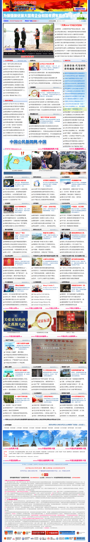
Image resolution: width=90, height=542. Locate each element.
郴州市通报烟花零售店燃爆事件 (75, 73)
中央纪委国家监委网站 (20, 451)
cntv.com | (36, 456)
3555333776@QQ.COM (16, 21)
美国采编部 (25, 428)
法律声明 (35, 464)
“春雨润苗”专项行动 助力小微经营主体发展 (70, 34)
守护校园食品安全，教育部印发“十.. (44, 381)
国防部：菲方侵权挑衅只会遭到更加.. (73, 294)
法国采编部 (56, 428)
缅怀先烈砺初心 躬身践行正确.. (14, 85)
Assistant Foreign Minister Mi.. (42, 302)
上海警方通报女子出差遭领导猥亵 (15, 215)
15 (51, 51)
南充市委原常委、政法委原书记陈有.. (73, 270)
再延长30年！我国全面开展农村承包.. (16, 413)
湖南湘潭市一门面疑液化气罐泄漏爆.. (16, 220)
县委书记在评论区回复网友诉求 (75, 81)
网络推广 (84, 60)
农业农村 (7, 393)
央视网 (18, 453)
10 (39, 51)
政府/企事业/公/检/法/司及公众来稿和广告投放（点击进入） (67, 424)
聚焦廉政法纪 (34, 114)
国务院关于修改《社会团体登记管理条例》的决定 (45, 110)
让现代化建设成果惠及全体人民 (15, 130)
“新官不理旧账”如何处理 (48, 117)
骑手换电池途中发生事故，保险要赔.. (44, 197)
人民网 (10, 453)
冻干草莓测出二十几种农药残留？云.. (17, 357)
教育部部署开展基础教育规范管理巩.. (44, 387)
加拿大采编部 (78, 428)
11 (42, 51)
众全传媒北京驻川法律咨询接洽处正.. (16, 197)
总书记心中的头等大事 (47, 64)
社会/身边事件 (9, 256)
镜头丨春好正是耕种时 (12, 410)
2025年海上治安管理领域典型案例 (15, 247)
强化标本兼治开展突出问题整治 (15, 71)
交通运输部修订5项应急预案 (13, 122)
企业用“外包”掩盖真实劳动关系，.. (44, 189)
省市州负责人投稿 (22, 60)
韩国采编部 (50, 428)
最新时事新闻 (9, 100)
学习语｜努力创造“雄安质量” (70, 220)
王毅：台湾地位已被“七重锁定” (71, 381)
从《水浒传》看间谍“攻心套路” (11, 53)
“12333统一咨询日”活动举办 (13, 125)
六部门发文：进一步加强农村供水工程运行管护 (71, 45)
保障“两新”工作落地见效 (12, 127)
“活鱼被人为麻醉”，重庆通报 (14, 352)
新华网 (14, 453)
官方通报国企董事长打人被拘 (74, 99)
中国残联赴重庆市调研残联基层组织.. (16, 384)
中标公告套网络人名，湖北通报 (75, 106)
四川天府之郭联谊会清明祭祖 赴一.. (16, 268)
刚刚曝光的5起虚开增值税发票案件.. (16, 241)
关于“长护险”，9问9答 (68, 413)
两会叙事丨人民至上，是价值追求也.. (44, 226)
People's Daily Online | (21, 456)
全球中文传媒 (17, 5)
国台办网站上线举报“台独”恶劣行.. (72, 387)
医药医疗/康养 (66, 393)
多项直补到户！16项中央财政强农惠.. (16, 408)
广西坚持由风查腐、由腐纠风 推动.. (44, 273)
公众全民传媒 (9, 177)
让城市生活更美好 (48, 259)
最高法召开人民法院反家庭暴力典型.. (73, 249)
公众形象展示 (38, 393)
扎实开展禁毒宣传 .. (21, 206)
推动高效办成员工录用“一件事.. (15, 77)
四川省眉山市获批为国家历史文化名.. (73, 273)
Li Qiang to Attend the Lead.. (41, 297)
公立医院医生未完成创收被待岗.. (75, 86)
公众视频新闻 (66, 177)
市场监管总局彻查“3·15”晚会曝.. (15, 362)
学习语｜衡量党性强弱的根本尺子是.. (73, 218)
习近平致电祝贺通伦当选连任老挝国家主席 (43, 78)
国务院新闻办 (76, 451)
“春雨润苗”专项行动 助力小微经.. (43, 241)
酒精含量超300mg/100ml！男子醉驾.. (16, 223)
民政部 (60, 451)
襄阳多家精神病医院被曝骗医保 (75, 93)
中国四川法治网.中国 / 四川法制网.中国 (73, 256)
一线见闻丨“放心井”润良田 (13, 405)
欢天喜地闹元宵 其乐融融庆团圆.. (15, 278)
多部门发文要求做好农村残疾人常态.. (16, 379)
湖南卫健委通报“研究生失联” (74, 78)
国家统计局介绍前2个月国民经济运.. (44, 244)
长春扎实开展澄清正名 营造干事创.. (44, 276)
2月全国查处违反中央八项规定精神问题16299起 (45, 136)
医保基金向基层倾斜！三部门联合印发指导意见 (71, 53)
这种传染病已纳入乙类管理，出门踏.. (73, 410)
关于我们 (24, 464)
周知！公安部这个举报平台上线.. (75, 137)
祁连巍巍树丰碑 (76, 180)
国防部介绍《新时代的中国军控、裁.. (73, 299)
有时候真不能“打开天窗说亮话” (71, 297)
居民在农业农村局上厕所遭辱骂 (75, 83)
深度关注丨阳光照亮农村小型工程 (15, 415)
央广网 (21, 453)
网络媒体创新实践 (20, 180)
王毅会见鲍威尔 (20, 285)
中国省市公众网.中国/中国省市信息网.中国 (45, 256)
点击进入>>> (35, 21)
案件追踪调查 (9, 229)
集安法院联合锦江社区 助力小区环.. (72, 252)
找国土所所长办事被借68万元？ (75, 101)
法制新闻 (33, 87)
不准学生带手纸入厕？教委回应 (75, 76)
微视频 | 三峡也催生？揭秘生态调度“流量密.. (51, 53)
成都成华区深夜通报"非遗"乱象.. (75, 96)
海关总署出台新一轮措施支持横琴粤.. (73, 379)
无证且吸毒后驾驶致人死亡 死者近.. (44, 194)
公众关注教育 (37, 367)
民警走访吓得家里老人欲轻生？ (74, 142)
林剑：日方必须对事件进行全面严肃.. (16, 294)
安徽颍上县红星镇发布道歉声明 (74, 145)
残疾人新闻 (8, 367)
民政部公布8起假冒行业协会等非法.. (16, 244)
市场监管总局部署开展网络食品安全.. (17, 355)
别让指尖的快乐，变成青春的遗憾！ (16, 191)
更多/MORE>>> (57, 60)
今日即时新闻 (9, 60)
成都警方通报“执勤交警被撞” (70, 278)
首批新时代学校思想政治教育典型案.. (44, 389)
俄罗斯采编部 (71, 428)
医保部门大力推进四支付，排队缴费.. (73, 415)
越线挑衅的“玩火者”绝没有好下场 (71, 302)
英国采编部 (38, 428)
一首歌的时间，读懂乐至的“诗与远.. (72, 189)
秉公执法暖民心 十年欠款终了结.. (71, 244)
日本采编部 (31, 428)
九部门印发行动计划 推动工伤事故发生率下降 (71, 56)
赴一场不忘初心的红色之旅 (13, 64)
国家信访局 (82, 451)
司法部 (64, 451)
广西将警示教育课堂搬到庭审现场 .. (44, 268)
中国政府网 (43, 451)
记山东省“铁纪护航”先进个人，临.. (44, 410)
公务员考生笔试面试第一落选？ (75, 104)
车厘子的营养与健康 (23, 343)
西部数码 (47, 453)
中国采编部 (6, 428)
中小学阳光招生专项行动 (12, 66)
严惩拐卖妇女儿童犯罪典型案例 (15, 87)
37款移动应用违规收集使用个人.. (15, 90)
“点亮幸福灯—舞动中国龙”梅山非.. (15, 276)
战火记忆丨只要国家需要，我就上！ (44, 408)
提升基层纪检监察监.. (78, 259)
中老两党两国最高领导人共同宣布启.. (16, 304)
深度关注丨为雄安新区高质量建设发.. (44, 270)
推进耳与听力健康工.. (21, 370)
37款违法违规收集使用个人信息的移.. (16, 189)
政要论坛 (33, 60)
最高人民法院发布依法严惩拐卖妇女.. (73, 241)
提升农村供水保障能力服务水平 (15, 135)
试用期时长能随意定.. (50, 180)
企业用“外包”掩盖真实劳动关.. (14, 74)
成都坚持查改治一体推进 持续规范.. (72, 276)
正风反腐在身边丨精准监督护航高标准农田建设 (71, 31)
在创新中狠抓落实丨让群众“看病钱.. (72, 405)
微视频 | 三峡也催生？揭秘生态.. (71, 194)
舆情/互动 (67, 60)
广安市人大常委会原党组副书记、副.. (73, 268)
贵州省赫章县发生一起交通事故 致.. (16, 218)
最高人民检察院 (36, 451)
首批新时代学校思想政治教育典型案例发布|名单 (71, 40)
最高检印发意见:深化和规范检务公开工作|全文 (71, 37)
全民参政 (35, 203)
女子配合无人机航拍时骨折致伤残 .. (44, 199)
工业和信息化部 (50, 451)
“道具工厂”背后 (20, 233)
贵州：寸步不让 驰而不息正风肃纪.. (44, 278)
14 (49, 51)
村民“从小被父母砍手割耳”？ (74, 140)
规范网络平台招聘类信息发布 (14, 79)
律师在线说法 (37, 177)
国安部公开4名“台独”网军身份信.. (71, 389)
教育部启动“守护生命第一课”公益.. (44, 379)
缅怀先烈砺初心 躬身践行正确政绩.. (16, 270)
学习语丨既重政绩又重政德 (69, 226)
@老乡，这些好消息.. (50, 206)
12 (44, 51)
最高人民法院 (29, 451)
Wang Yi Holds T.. (49, 285)
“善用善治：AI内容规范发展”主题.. (15, 194)
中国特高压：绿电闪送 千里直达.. (43, 252)
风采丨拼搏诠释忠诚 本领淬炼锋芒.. (44, 415)
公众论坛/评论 (66, 203)
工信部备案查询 (28, 453)
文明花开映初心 (48, 396)
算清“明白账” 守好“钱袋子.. (13, 119)
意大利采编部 (63, 428)
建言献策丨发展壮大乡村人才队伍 (43, 218)
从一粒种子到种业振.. (21, 396)
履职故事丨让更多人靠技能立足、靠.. (44, 220)
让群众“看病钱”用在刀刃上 (13, 95)
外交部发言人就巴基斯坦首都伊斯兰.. (16, 302)
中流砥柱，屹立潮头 (77, 206)
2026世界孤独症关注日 (12, 93)
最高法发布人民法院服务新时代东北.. (73, 247)
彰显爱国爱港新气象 (77, 370)
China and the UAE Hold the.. (41, 294)
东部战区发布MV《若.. (78, 285)
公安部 (56, 451)
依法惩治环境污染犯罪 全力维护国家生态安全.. (45, 102)
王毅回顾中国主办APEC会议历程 (15, 299)
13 (47, 51)
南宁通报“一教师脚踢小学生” (74, 109)
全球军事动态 (66, 282)
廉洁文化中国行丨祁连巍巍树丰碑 (29, 53)
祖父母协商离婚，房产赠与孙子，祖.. (16, 273)
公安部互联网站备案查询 (38, 453)
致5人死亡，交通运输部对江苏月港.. (16, 252)
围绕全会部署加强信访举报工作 (15, 114)
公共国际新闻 (37, 282)
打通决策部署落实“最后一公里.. (15, 117)
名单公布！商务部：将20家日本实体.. (16, 297)
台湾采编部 (19, 428)
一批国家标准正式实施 (47, 90)
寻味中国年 (18, 259)
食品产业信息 (9, 340)
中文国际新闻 (9, 282)
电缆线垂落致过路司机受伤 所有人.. (44, 191)
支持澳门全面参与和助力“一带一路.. (72, 384)
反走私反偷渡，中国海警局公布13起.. (16, 249)
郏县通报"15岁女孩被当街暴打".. (75, 88)
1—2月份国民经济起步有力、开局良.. (44, 247)
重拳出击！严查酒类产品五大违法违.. (17, 360)
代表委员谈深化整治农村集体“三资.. (44, 223)
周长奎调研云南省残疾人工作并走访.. (16, 381)
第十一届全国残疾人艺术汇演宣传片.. (16, 389)
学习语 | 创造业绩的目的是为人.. (71, 223)
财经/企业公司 (37, 229)
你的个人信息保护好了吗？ (13, 199)
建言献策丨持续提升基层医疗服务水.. (44, 215)
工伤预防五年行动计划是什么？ (15, 133)
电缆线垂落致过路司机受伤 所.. (14, 82)
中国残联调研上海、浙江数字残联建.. (16, 387)
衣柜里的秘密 (65, 199)
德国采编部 (44, 428)
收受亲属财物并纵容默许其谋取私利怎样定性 (44, 126)
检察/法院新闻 (66, 229)
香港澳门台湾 (66, 367)
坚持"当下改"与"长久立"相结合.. (15, 69)
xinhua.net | (30, 456)
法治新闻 (7, 203)
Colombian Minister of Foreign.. (42, 299)
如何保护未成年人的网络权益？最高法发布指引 (71, 48)
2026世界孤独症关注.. (78, 396)
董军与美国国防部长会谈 (69, 304)
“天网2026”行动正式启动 (71, 25)
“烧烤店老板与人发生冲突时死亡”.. (15, 226)
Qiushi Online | (12, 456)
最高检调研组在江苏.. (78, 233)
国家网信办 (69, 451)
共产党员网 (11, 451)
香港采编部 (12, 428)
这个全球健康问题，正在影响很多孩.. (73, 408)
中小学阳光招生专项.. (50, 370)
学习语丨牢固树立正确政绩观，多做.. (73, 215)
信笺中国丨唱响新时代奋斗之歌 (43, 405)
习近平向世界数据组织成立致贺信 (41, 75)
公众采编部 (29, 464)
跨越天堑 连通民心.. (49, 233)
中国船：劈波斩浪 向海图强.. (42, 249)
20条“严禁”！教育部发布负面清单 (43, 384)
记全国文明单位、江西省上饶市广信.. (45, 413)
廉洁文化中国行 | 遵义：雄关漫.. (71, 197)
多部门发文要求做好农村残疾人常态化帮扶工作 (71, 42)
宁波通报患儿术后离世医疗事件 (75, 91)
